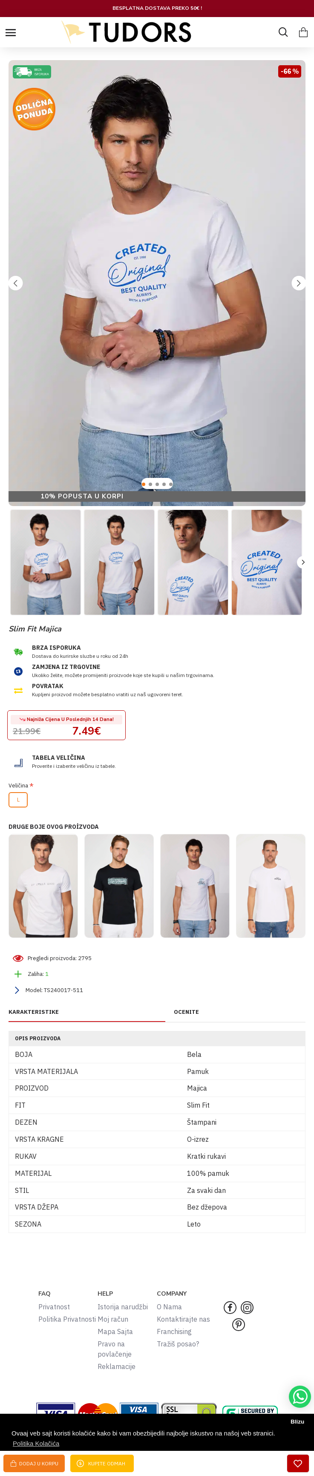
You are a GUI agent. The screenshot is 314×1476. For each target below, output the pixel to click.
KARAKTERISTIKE (34, 1012)
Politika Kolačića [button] (36, 1443)
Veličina (18, 785)
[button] (15, 283)
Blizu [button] (297, 1421)
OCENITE (186, 1012)
